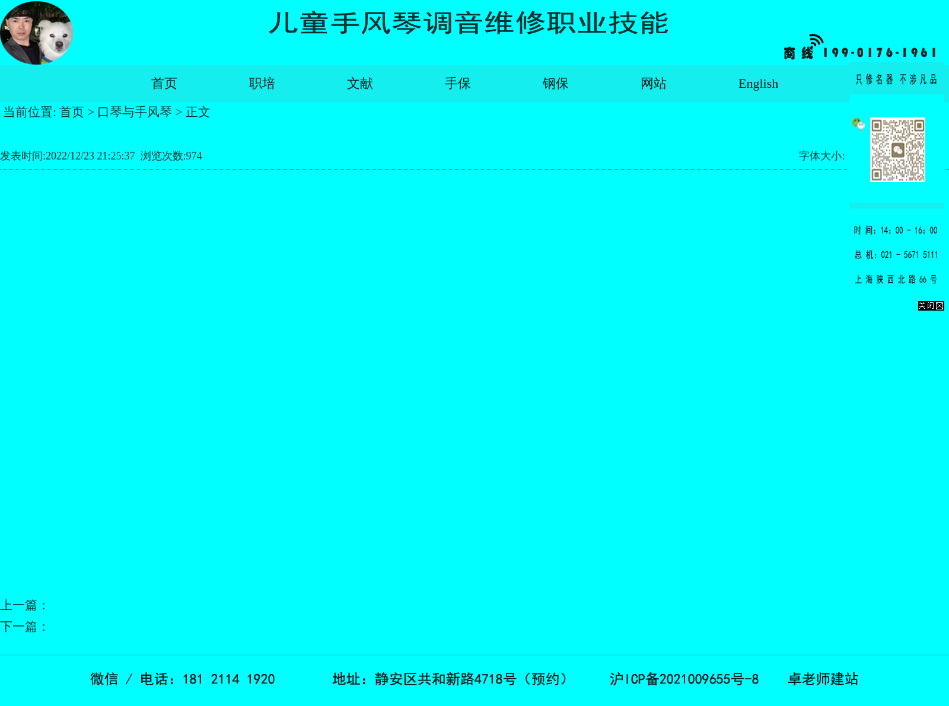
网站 (654, 83)
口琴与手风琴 (134, 112)
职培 (262, 83)
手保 (458, 83)
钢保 (556, 83)
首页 (164, 83)
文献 (360, 83)
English (758, 83)
